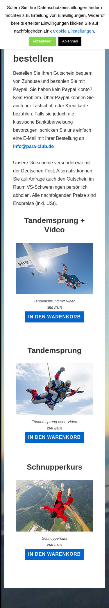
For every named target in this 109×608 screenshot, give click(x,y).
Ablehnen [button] (70, 41)
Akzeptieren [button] (43, 41)
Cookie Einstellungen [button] (73, 30)
